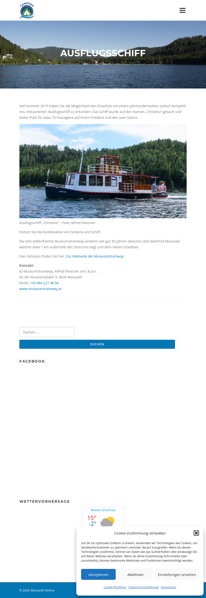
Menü (182, 10)
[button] (196, 533)
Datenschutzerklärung (144, 587)
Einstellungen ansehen (177, 574)
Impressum (168, 587)
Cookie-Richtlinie (115, 587)
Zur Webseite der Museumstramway (94, 256)
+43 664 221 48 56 (44, 283)
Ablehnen (135, 574)
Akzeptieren (98, 574)
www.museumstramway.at (40, 288)
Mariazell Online (42, 590)
